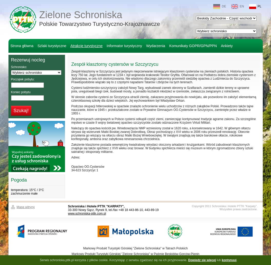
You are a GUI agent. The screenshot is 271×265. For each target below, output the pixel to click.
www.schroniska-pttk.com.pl (87, 213)
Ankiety (227, 46)
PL (255, 6)
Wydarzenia (155, 46)
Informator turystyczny (124, 46)
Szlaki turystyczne (52, 46)
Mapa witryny (26, 207)
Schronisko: (19, 67)
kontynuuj (229, 260)
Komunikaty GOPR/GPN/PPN (193, 46)
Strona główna (22, 46)
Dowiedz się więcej (202, 260)
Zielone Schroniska (99, 19)
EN (237, 6)
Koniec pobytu (21, 92)
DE (219, 6)
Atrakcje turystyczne (86, 46)
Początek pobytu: (23, 79)
